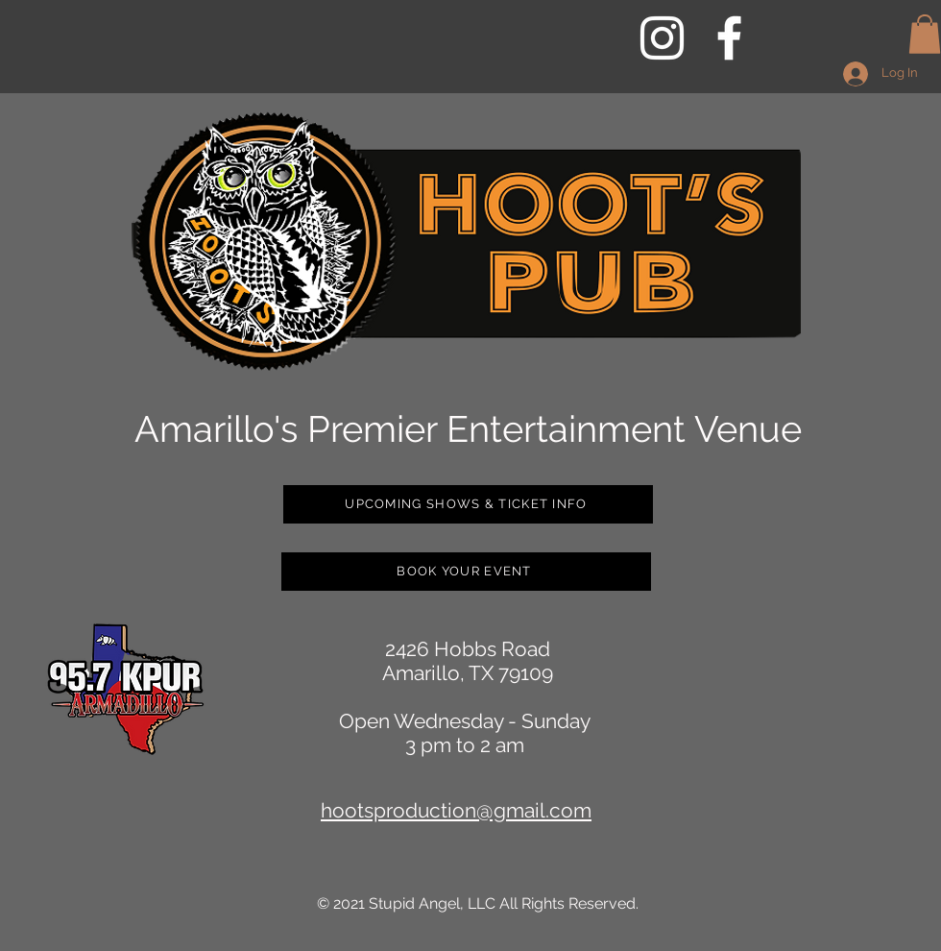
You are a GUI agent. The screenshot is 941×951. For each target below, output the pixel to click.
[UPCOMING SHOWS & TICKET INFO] (468, 504)
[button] (924, 34)
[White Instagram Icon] (662, 38)
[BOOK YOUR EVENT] (466, 571)
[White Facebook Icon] (729, 38)
